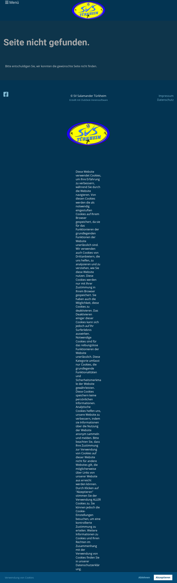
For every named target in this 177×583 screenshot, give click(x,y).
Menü (12, 2)
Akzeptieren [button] (163, 577)
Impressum (166, 96)
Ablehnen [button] (144, 577)
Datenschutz (165, 100)
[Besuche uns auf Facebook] (5, 94)
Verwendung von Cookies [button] (19, 577)
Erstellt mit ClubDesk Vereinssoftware (88, 100)
